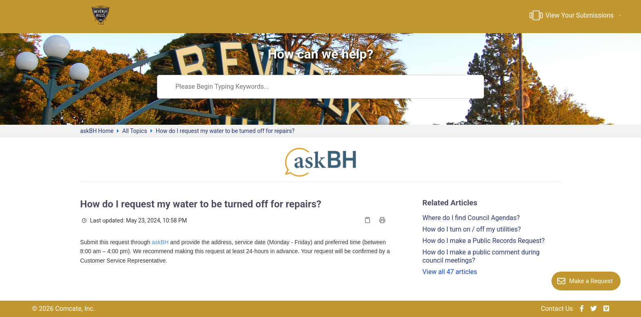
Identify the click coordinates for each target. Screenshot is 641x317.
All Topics (134, 131)
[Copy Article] (367, 220)
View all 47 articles (449, 272)
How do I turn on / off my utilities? (471, 229)
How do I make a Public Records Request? (483, 241)
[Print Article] (382, 220)
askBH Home (97, 131)
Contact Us (557, 309)
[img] (582, 309)
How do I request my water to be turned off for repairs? (225, 131)
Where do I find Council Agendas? (471, 218)
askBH (160, 242)
